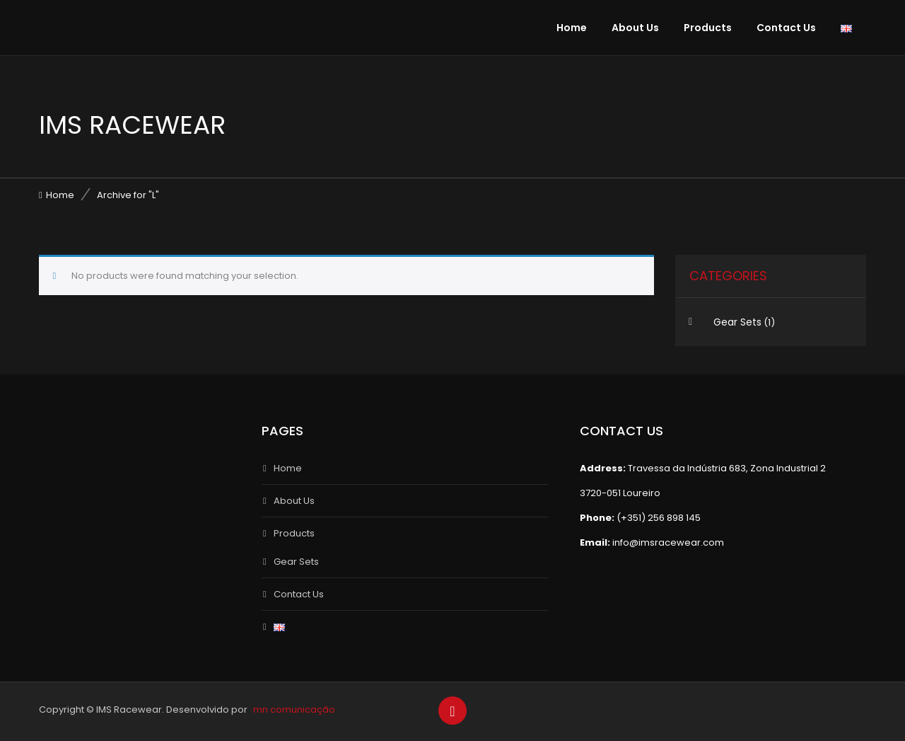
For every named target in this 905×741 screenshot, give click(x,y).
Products (708, 28)
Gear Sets (737, 322)
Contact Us (786, 28)
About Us (635, 28)
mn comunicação (294, 709)
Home (571, 28)
